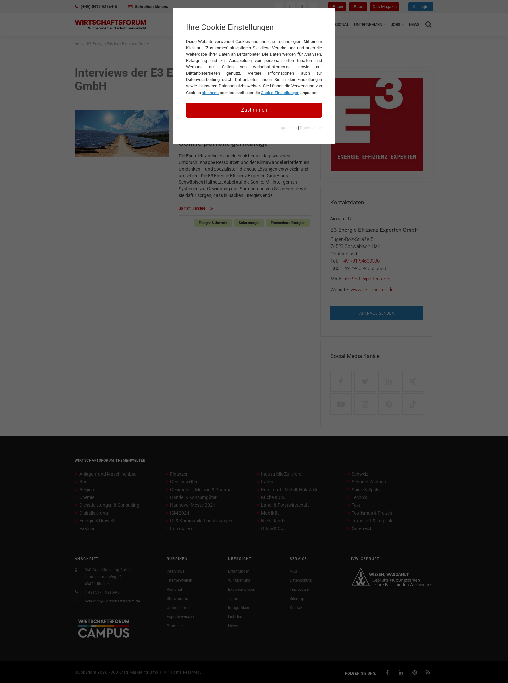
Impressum (287, 128)
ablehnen (210, 92)
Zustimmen (254, 110)
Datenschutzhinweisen (240, 85)
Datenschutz (311, 128)
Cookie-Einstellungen (280, 92)
